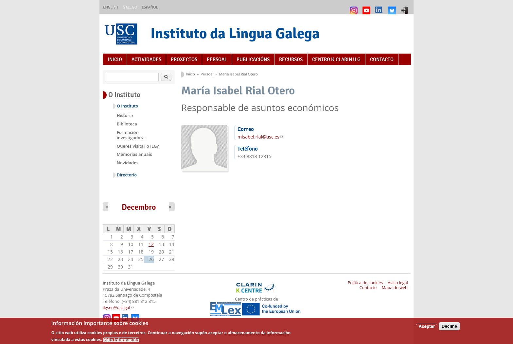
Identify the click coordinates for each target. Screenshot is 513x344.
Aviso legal (398, 282)
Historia (125, 115)
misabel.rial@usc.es (260, 137)
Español (150, 7)
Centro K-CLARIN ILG (336, 59)
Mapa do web (394, 287)
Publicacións (253, 59)
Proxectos (184, 59)
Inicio (115, 59)
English (110, 7)
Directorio (127, 175)
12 (151, 244)
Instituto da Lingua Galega (235, 33)
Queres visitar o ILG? (138, 146)
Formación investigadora (131, 134)
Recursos (291, 59)
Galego (130, 7)
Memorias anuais (134, 154)
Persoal (217, 59)
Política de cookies (365, 282)
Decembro (139, 207)
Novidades (127, 163)
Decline (449, 328)
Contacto (382, 59)
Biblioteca (127, 124)
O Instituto (127, 106)
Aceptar (426, 328)
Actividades (146, 59)
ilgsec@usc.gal (118, 307)
